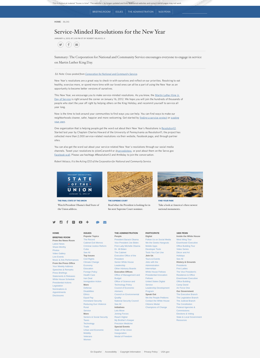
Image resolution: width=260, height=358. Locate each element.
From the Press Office (64, 263)
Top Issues (89, 255)
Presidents (181, 265)
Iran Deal (88, 278)
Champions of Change (156, 307)
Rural (86, 307)
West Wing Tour (184, 239)
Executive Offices (123, 272)
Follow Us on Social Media (158, 239)
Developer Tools (153, 249)
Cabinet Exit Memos (93, 242)
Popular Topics (91, 236)
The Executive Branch (186, 294)
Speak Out (150, 294)
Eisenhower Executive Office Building (187, 280)
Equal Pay (88, 297)
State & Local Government (189, 317)
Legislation (58, 285)
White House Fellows (155, 272)
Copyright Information (130, 352)
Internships (150, 268)
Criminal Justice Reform (95, 246)
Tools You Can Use (154, 252)
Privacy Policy (151, 352)
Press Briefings (60, 273)
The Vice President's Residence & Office (186, 273)
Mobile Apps (151, 246)
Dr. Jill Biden (121, 249)
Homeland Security (93, 301)
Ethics (86, 294)
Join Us (149, 255)
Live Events (58, 257)
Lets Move (120, 310)
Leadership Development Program (157, 289)
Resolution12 (169, 128)
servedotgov (124, 150)
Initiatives (120, 307)
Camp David (182, 284)
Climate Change (91, 262)
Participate (152, 233)
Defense (88, 288)
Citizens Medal (152, 304)
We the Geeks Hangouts (157, 242)
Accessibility (111, 352)
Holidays (180, 255)
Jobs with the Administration (152, 264)
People (118, 236)
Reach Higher (121, 317)
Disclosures (58, 295)
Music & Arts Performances (66, 260)
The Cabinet (120, 252)
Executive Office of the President (125, 257)
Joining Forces (122, 313)
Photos (56, 250)
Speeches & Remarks (63, 269)
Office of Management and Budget (127, 277)
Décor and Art (183, 252)
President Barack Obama (127, 239)
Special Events (122, 326)
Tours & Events (152, 259)
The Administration (141, 11)
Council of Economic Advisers (124, 289)
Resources (181, 320)
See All (87, 252)
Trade (86, 326)
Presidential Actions (62, 282)
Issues (119, 11)
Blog (66, 22)
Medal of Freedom (123, 336)
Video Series (182, 249)
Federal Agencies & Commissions (185, 309)
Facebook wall (62, 154)
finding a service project (153, 117)
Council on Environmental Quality (127, 296)
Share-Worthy (59, 247)
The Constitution (184, 304)
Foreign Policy (90, 272)
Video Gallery (59, 253)
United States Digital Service (155, 283)
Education (88, 268)
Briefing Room (102, 11)
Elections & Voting (185, 313)
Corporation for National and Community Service (111, 73)
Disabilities (89, 291)
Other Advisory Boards (125, 268)
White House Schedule (63, 279)
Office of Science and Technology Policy (125, 283)
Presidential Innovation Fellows (156, 277)
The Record (89, 239)
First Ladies (182, 268)
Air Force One (183, 288)
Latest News (59, 244)
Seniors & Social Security (96, 317)
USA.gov (165, 352)
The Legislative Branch (187, 297)
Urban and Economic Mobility (94, 331)
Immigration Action (92, 281)
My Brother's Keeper (124, 320)
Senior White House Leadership (124, 264)
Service (87, 310)
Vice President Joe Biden (127, 242)
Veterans (88, 336)
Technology (89, 323)
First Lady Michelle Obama (127, 246)
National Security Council (127, 301)
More (86, 284)
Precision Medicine (124, 323)
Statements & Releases (64, 276)
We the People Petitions (156, 297)
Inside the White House (188, 236)
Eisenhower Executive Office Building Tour (187, 244)
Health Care (89, 275)
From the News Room (64, 240)
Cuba (86, 249)
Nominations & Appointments (60, 291)
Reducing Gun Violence (95, 304)
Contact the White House (157, 301)
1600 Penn (164, 11)
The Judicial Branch (185, 301)
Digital (148, 236)
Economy (88, 265)
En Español (96, 352)
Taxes (86, 320)
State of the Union (123, 330)
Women (87, 339)
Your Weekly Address (63, 266)
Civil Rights (89, 259)
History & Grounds (186, 262)
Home (57, 22)
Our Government (185, 291)
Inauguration (121, 333)
